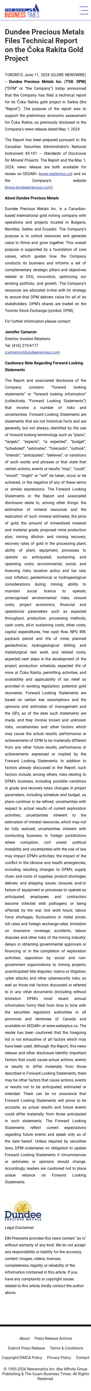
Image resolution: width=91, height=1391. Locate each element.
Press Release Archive (53, 1338)
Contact (82, 1357)
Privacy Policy (59, 1357)
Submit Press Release (26, 1348)
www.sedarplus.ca (55, 174)
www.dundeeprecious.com (28, 187)
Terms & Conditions (66, 1348)
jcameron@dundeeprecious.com (32, 352)
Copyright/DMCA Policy (22, 1357)
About (24, 1338)
